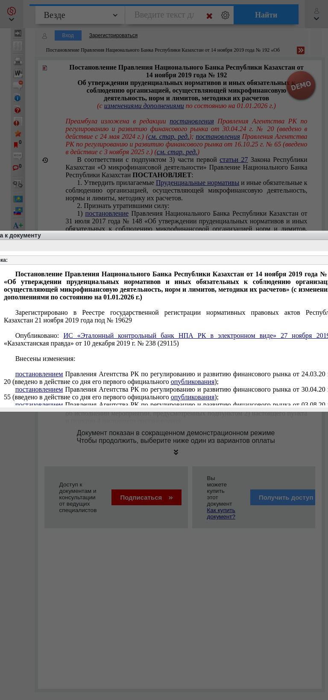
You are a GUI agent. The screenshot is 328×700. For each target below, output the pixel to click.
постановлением (39, 374)
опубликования (193, 381)
